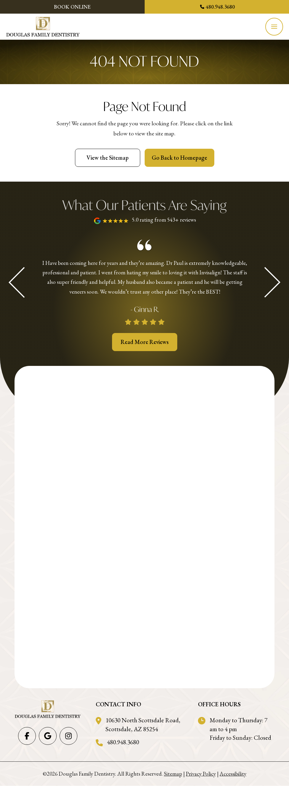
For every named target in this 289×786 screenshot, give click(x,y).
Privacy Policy (201, 773)
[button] (274, 27)
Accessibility (233, 773)
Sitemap (173, 773)
